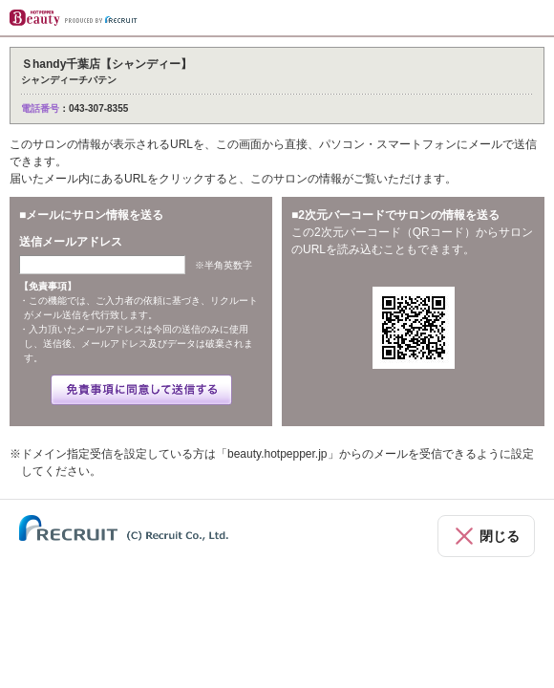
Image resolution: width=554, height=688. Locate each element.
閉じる (499, 536)
